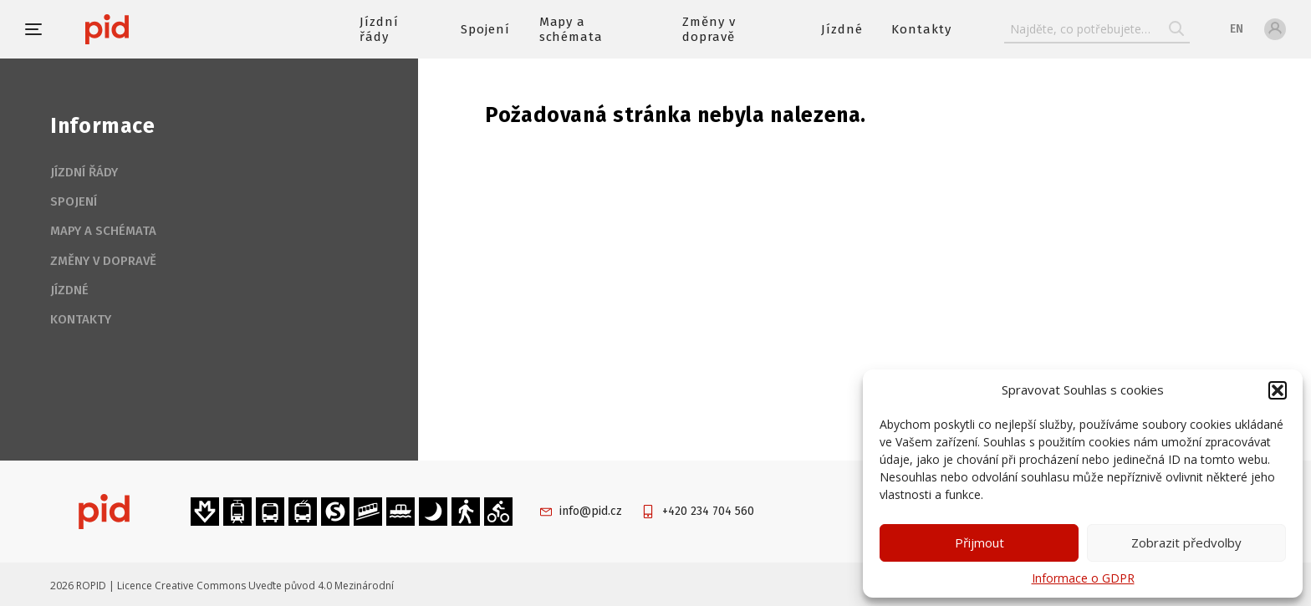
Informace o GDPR (1083, 578)
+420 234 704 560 (708, 511)
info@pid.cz (590, 511)
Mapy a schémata (571, 29)
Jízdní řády (379, 29)
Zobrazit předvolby (1186, 542)
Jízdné (842, 29)
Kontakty (921, 29)
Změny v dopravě (709, 29)
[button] (1277, 390)
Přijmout (979, 542)
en (1236, 29)
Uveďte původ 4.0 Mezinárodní (321, 585)
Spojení (485, 29)
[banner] (156, 29)
